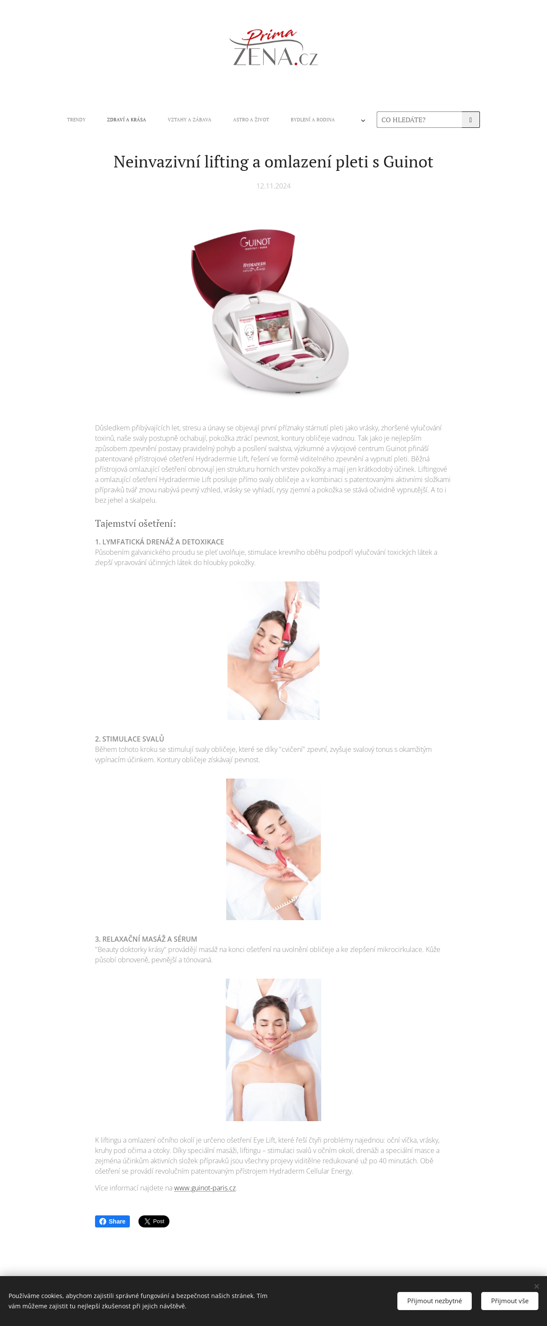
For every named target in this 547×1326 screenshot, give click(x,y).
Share (112, 1221)
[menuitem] (158, 119)
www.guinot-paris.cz (205, 1188)
